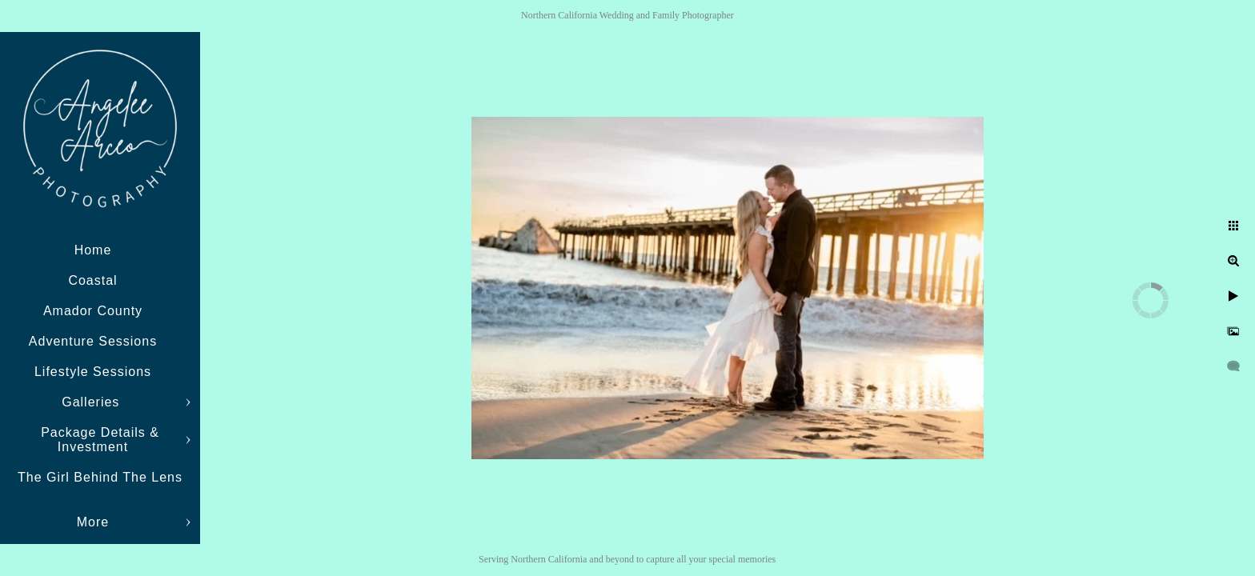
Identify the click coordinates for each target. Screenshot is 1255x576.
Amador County (92, 311)
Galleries (93, 402)
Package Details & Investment (100, 440)
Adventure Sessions (93, 341)
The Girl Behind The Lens (100, 477)
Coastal (92, 280)
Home (93, 250)
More (93, 522)
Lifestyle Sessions (92, 371)
